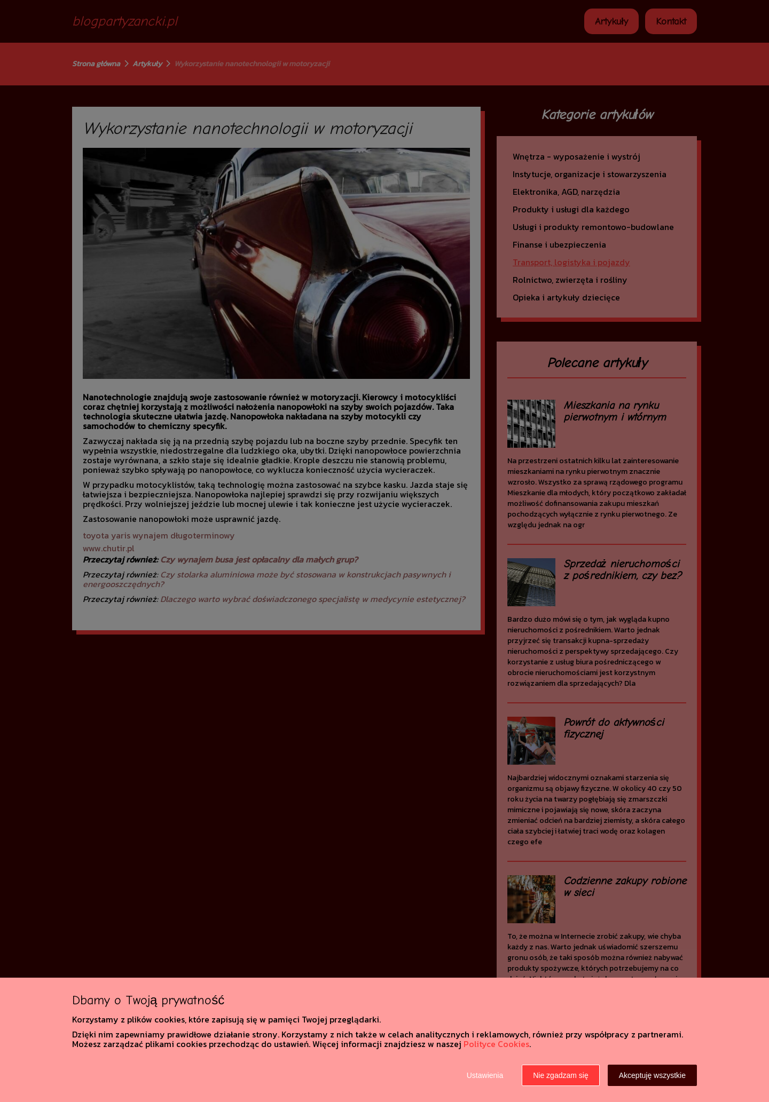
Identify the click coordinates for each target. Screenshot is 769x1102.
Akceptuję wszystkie (652, 1075)
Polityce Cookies (496, 1043)
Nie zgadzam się (560, 1075)
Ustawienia (485, 1075)
